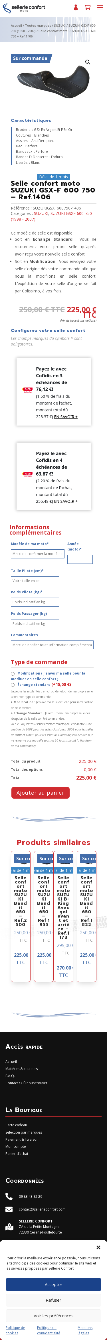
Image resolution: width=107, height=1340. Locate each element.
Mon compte (75, 9)
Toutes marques (38, 25)
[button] (98, 1247)
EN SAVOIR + (65, 416)
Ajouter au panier (40, 792)
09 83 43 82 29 (30, 1196)
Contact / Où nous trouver (26, 1083)
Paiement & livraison (22, 1139)
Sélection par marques (23, 1132)
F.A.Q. (10, 1075)
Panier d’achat (87, 9)
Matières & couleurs (21, 1068)
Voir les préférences (54, 1315)
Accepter (53, 1284)
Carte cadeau (16, 1125)
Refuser (53, 1300)
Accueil (16, 25)
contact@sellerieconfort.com (42, 1209)
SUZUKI (60, 25)
